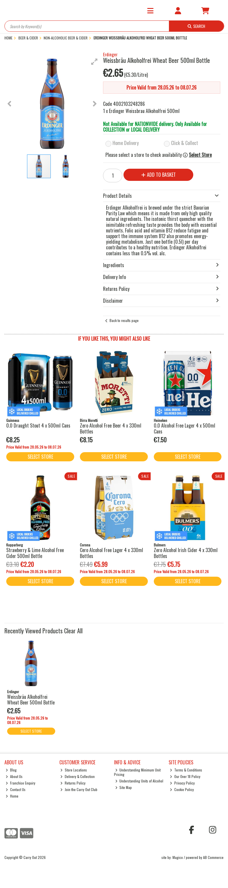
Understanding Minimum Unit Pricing (137, 772)
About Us (14, 776)
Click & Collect (184, 142)
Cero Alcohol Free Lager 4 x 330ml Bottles (111, 552)
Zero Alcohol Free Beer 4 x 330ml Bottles (110, 428)
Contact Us (16, 789)
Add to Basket (158, 174)
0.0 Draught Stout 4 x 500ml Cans (38, 425)
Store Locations (73, 769)
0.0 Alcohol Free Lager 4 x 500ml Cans (184, 428)
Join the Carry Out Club (78, 789)
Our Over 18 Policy (185, 776)
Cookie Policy (182, 789)
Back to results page (124, 320)
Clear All (73, 630)
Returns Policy (73, 782)
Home (12, 795)
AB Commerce (213, 857)
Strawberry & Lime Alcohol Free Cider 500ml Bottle (35, 552)
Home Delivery (126, 142)
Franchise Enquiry (20, 782)
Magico (177, 857)
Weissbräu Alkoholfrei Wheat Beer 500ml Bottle (31, 699)
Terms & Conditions (186, 769)
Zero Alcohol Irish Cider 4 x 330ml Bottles (186, 552)
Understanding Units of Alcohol (139, 780)
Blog (11, 769)
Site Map (123, 787)
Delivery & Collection (77, 776)
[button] (94, 61)
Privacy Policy (182, 782)
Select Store (200, 155)
